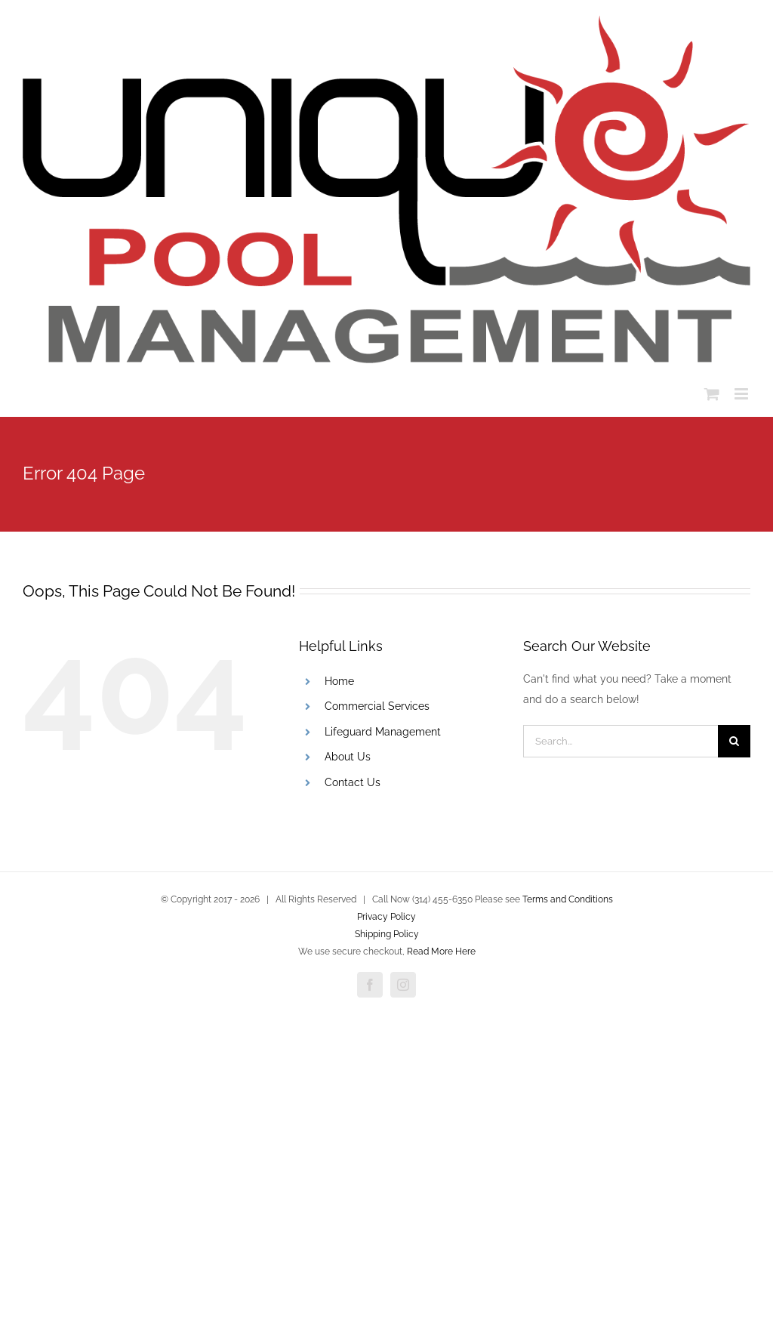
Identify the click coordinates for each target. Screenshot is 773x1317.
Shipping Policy (387, 934)
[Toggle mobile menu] (742, 394)
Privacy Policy (386, 916)
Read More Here (441, 951)
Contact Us (352, 782)
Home (339, 681)
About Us (348, 757)
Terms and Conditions (567, 899)
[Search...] (620, 741)
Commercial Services (377, 706)
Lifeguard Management (383, 732)
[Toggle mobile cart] (711, 394)
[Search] (734, 741)
